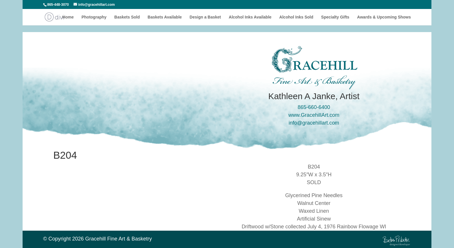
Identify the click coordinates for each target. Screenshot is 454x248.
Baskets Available (165, 17)
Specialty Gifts (335, 17)
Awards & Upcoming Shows (384, 17)
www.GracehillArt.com (313, 115)
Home (68, 17)
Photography (93, 17)
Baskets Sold (127, 17)
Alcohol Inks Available (250, 17)
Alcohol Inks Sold (296, 17)
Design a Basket (205, 17)
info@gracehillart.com (314, 123)
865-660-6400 (314, 107)
